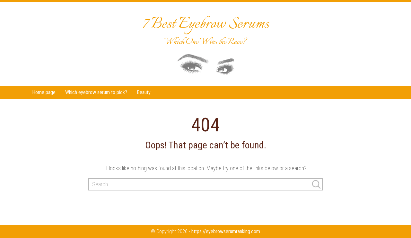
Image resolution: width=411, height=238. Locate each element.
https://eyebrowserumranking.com (225, 231)
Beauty (144, 92)
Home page (44, 92)
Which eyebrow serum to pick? (96, 92)
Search (316, 184)
